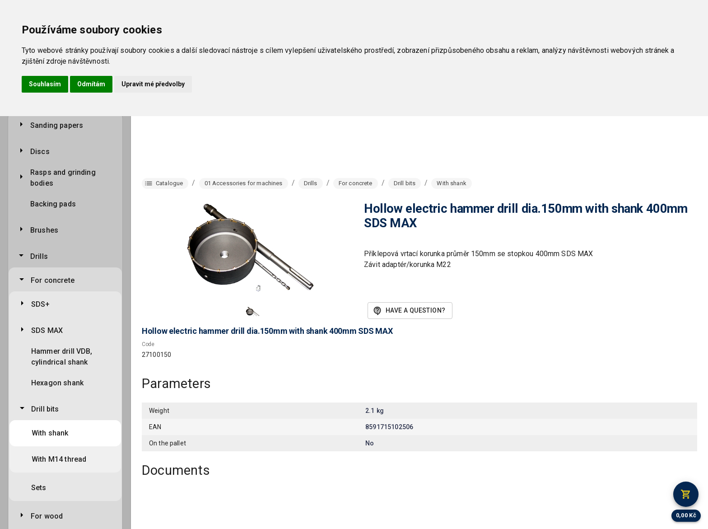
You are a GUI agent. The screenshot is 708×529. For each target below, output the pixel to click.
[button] (253, 312)
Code (148, 344)
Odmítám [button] (91, 84)
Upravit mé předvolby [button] (153, 84)
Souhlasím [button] (45, 84)
